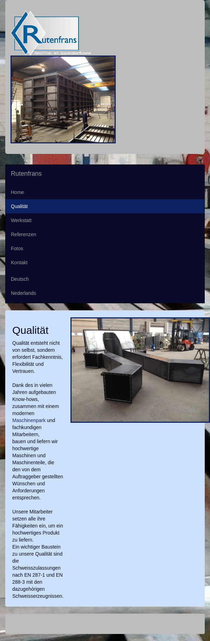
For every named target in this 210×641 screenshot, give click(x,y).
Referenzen (23, 234)
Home (17, 192)
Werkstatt (21, 220)
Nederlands (23, 293)
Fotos (17, 248)
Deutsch (20, 279)
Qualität (19, 206)
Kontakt (19, 262)
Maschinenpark (29, 420)
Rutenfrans (26, 173)
